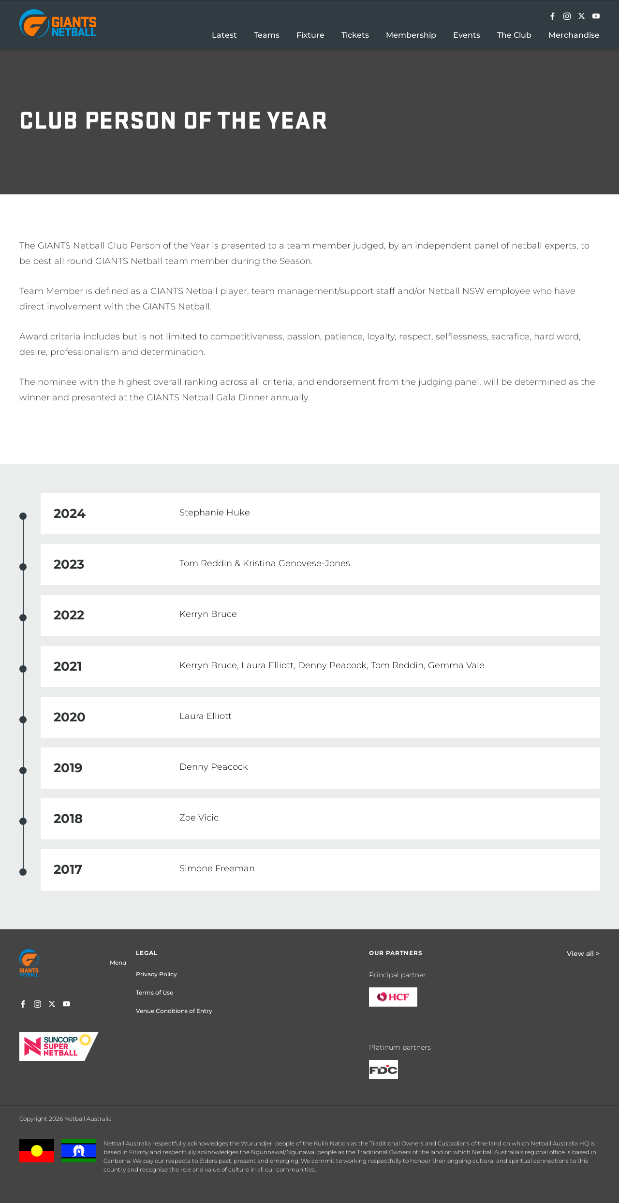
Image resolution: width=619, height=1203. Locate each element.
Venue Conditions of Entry (174, 1010)
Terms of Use (154, 992)
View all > (583, 953)
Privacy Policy (156, 974)
